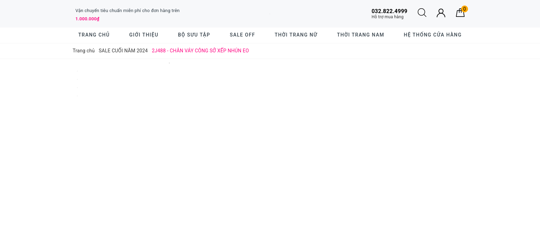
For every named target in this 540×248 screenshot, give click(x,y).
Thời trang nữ (296, 35)
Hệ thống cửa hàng (433, 35)
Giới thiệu (143, 35)
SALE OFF (242, 35)
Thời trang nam (360, 35)
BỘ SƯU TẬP (194, 35)
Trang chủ (94, 35)
